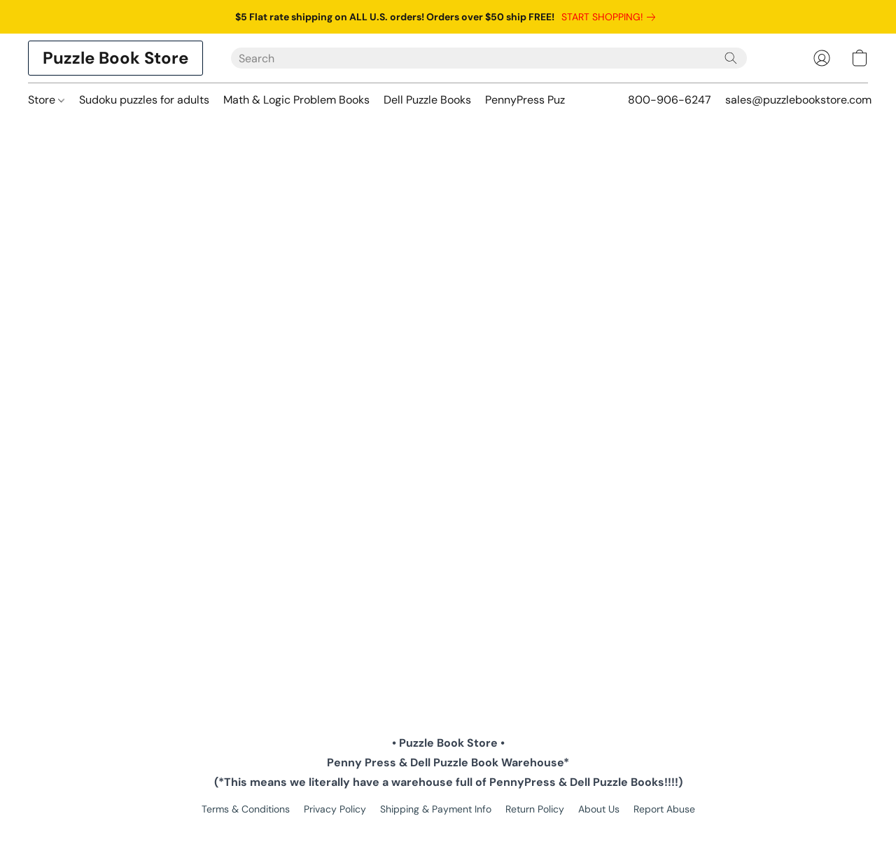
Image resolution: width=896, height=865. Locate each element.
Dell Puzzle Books (427, 99)
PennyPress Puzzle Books (548, 99)
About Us (599, 809)
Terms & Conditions (246, 809)
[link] (611, 16)
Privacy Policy (335, 809)
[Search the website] (730, 58)
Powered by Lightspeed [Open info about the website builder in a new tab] (448, 834)
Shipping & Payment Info (435, 809)
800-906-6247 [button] (669, 99)
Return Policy (534, 809)
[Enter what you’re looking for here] (489, 58)
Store (46, 99)
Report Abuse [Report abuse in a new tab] (664, 809)
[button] (115, 58)
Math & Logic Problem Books (296, 99)
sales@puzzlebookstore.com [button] (798, 99)
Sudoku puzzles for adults (144, 99)
